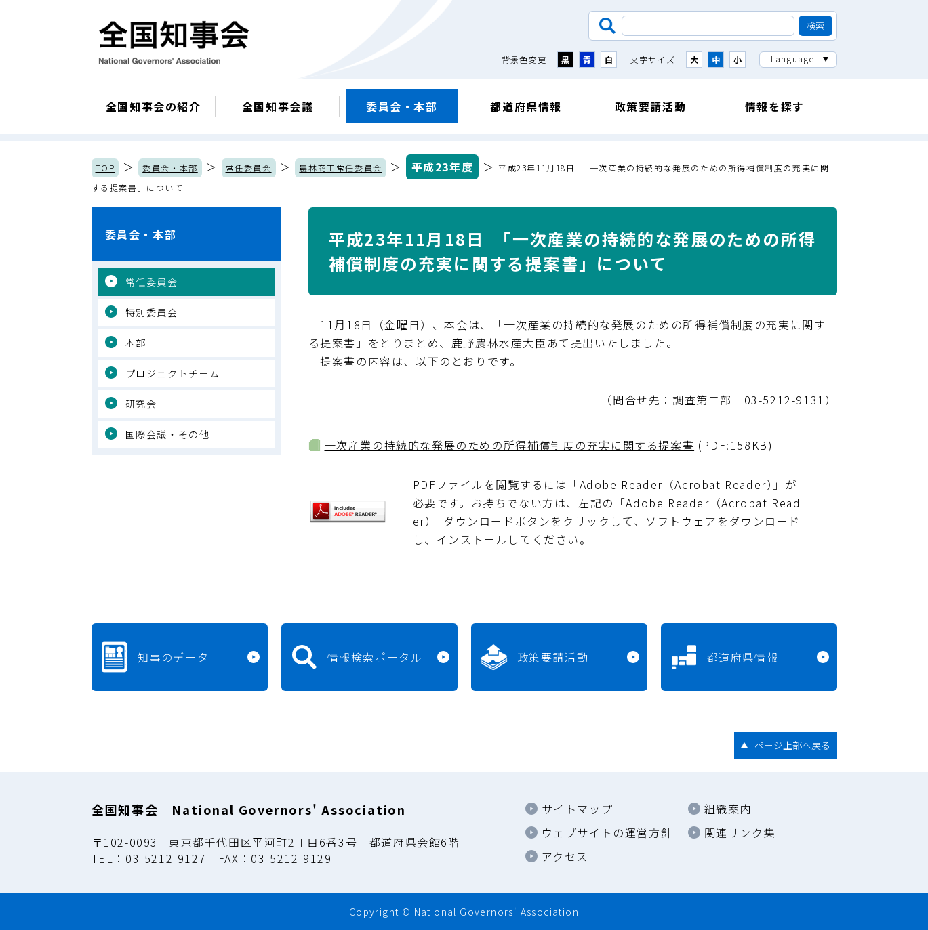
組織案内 (728, 809)
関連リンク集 (740, 832)
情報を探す (775, 106)
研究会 (141, 403)
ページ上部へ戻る (792, 745)
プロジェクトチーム (172, 373)
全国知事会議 (278, 106)
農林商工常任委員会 (340, 167)
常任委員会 (249, 167)
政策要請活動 (651, 106)
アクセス (565, 856)
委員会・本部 (402, 106)
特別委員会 (151, 312)
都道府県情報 (526, 106)
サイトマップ (577, 809)
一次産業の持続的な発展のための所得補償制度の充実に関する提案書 (510, 445)
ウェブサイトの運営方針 (607, 832)
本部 (135, 343)
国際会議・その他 (167, 434)
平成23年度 (442, 166)
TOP (105, 167)
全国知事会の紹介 (153, 106)
